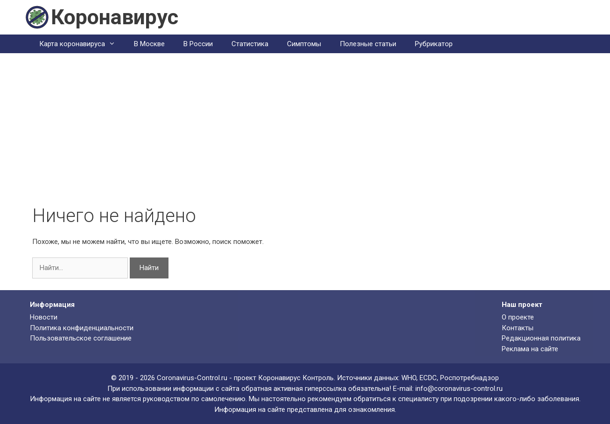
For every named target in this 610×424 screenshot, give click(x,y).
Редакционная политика (541, 338)
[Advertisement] (305, 135)
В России (198, 44)
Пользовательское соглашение (81, 338)
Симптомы (304, 44)
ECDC (428, 378)
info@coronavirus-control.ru (459, 388)
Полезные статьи (368, 44)
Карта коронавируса (82, 44)
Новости (43, 317)
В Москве (149, 44)
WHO (408, 378)
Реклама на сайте (530, 349)
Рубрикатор (434, 44)
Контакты (517, 328)
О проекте (518, 317)
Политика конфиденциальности (81, 328)
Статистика (249, 44)
